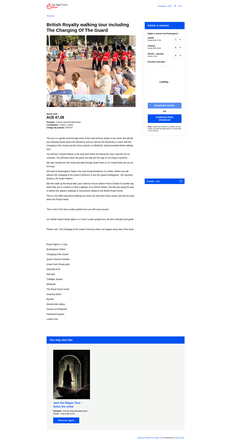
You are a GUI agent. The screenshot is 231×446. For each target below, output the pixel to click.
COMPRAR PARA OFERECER (164, 118)
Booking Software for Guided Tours (151, 438)
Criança (157, 47)
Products (50, 16)
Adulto (157, 39)
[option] (58, 101)
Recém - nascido (157, 55)
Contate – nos (153, 181)
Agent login (180, 438)
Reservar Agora (66, 420)
